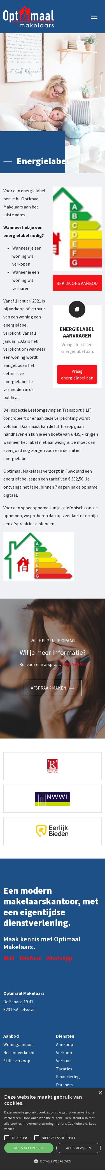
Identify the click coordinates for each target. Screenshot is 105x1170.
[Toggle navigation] (94, 17)
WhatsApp (59, 958)
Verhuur (63, 1060)
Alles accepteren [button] (29, 1148)
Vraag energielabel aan (77, 374)
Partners (64, 1084)
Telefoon (30, 958)
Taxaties (64, 1068)
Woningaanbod (17, 1044)
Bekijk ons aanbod (77, 283)
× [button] (100, 1093)
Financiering (68, 1076)
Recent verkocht (19, 1052)
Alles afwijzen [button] (78, 1148)
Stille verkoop (16, 1060)
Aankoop (64, 1044)
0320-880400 (74, 664)
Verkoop (64, 1052)
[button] (52, 1161)
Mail (8, 958)
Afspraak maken (52, 688)
